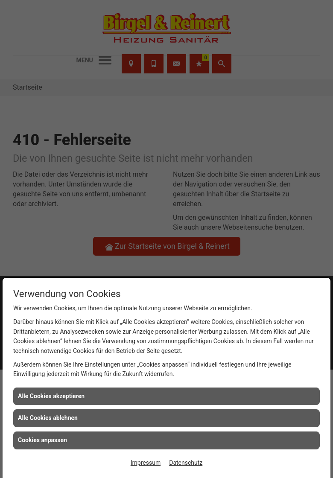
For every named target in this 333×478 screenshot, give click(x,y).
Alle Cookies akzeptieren (51, 396)
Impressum (146, 462)
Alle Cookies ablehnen (48, 417)
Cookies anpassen (42, 440)
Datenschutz (185, 462)
